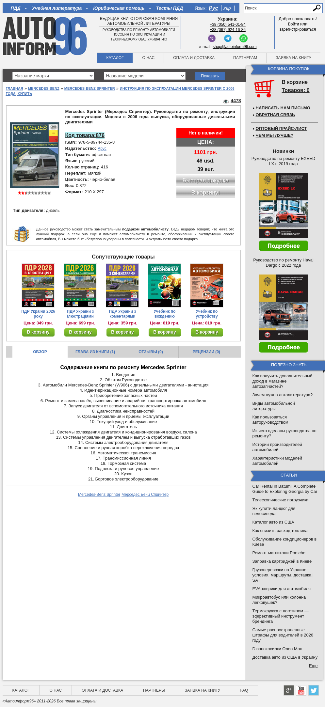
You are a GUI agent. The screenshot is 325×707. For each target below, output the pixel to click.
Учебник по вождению (165, 314)
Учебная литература (57, 8)
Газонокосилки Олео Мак (277, 648)
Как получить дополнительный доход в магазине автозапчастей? (282, 381)
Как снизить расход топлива (280, 530)
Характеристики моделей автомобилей (277, 461)
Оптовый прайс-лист (281, 128)
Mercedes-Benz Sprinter (89, 88)
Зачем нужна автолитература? (282, 394)
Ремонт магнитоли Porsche (279, 552)
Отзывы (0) (150, 352)
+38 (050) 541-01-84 (228, 24)
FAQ (244, 690)
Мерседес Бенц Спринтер (145, 494)
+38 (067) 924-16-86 (228, 29)
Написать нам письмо (283, 107)
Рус (213, 8)
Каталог (115, 57)
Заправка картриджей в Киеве (282, 561)
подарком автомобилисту (145, 229)
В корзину (38, 332)
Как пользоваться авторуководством (270, 420)
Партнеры (154, 690)
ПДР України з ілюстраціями (80, 314)
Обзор (40, 352)
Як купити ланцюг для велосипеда (274, 511)
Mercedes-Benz (43, 88)
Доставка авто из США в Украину (285, 657)
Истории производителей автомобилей (277, 447)
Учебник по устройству (207, 314)
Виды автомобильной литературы (273, 406)
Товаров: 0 (296, 90)
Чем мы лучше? (274, 135)
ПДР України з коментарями (122, 314)
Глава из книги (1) (95, 352)
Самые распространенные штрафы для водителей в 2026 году (283, 635)
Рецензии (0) (206, 352)
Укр (227, 8)
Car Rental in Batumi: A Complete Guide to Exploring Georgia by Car (284, 489)
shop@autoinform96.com (234, 46)
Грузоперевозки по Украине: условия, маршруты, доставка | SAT (283, 575)
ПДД (16, 8)
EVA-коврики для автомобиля (281, 588)
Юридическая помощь (118, 8)
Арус (102, 148)
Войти (293, 24)
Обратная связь (275, 114)
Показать (210, 75)
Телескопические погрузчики (280, 499)
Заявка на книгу (293, 57)
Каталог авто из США (273, 522)
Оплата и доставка (194, 57)
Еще (313, 665)
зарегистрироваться (298, 29)
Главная (14, 88)
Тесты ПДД (169, 8)
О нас (148, 57)
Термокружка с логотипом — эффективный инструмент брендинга (280, 616)
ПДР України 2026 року (38, 314)
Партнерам (245, 57)
